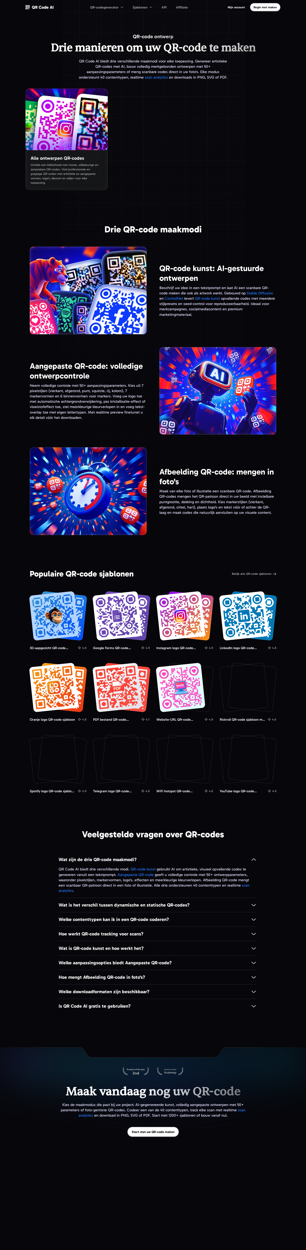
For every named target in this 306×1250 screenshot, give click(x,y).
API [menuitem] (164, 7)
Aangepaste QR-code (136, 874)
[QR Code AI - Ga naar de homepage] (40, 7)
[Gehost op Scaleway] (170, 1071)
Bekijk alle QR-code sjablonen (254, 574)
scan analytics (156, 77)
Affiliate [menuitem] (182, 7)
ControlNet (174, 298)
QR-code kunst (207, 298)
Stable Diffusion (260, 293)
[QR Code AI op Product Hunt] (136, 1071)
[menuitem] (107, 7)
